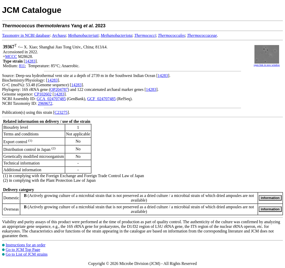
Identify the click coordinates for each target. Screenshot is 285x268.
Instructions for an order (25, 245)
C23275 (61, 112)
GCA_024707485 (51, 99)
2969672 (45, 103)
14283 (30, 61)
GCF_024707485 (101, 99)
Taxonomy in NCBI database (26, 35)
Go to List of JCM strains (27, 254)
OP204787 (59, 89)
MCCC (11, 56)
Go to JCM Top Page (23, 249)
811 (22, 66)
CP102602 (43, 94)
